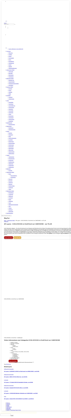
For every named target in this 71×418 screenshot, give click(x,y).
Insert (13, 415)
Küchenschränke (12, 143)
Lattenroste (11, 182)
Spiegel (10, 64)
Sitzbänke (10, 92)
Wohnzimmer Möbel (10, 191)
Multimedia (8, 168)
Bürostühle (11, 73)
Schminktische (11, 63)
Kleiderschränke (12, 185)
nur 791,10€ (17, 237)
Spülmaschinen (11, 153)
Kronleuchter (11, 160)
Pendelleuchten (11, 162)
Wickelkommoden (12, 129)
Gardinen (10, 54)
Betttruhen (10, 180)
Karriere (7, 404)
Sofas (10, 206)
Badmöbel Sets (11, 80)
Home (5, 220)
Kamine (10, 56)
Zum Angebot (9, 237)
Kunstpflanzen (11, 61)
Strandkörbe (11, 121)
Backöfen (10, 133)
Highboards (11, 196)
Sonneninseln (11, 117)
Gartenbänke (11, 102)
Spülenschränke (11, 151)
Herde (10, 136)
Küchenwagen (11, 145)
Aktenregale (11, 71)
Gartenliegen (11, 104)
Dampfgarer (11, 134)
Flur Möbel (8, 95)
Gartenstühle (11, 110)
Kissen (10, 59)
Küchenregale (11, 141)
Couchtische (11, 194)
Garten (7, 100)
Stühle (10, 93)
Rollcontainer (11, 75)
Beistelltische (11, 192)
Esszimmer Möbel (9, 87)
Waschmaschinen (12, 124)
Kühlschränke (11, 148)
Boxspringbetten (14, 175)
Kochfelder (11, 139)
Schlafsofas (11, 201)
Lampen (7, 155)
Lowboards (11, 197)
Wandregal (11, 209)
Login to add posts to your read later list (16, 48)
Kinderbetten (11, 127)
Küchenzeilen (11, 146)
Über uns (8, 402)
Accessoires (8, 51)
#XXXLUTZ (8, 364)
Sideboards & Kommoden (13, 204)
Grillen (10, 114)
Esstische (10, 88)
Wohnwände (11, 211)
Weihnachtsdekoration (13, 68)
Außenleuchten (11, 156)
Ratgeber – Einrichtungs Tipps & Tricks (13, 410)
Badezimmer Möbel (10, 78)
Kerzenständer (11, 58)
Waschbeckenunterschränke (14, 83)
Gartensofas (11, 109)
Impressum (8, 408)
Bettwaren (10, 179)
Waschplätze (11, 85)
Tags (5, 364)
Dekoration (11, 52)
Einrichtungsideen (9, 213)
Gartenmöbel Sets (12, 105)
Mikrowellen (11, 150)
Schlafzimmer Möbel (10, 172)
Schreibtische (11, 76)
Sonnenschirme (11, 119)
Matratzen (10, 184)
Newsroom (8, 403)
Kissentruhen (11, 116)
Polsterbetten (13, 177)
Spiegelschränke (12, 81)
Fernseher (10, 170)
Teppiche (10, 66)
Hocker (10, 90)
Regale (10, 199)
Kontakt (7, 405)
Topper (10, 189)
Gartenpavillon (11, 107)
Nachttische (11, 187)
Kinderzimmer (9, 126)
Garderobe (10, 97)
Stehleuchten (11, 163)
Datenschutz (8, 409)
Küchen (7, 131)
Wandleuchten (11, 167)
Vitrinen (10, 208)
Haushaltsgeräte (9, 122)
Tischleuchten (11, 165)
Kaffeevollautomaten (12, 138)
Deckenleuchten (11, 158)
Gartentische (11, 112)
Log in (5, 23)
